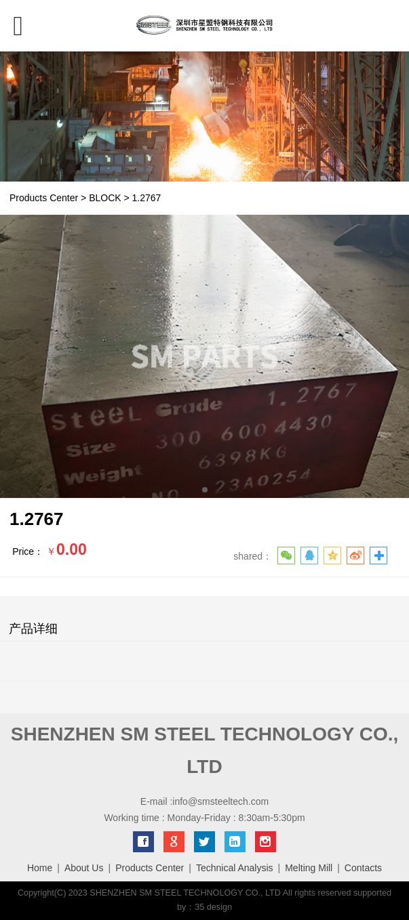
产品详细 (33, 628)
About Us (84, 867)
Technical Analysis (234, 867)
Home (39, 867)
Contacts (363, 867)
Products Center (43, 197)
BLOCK (105, 197)
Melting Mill (308, 867)
